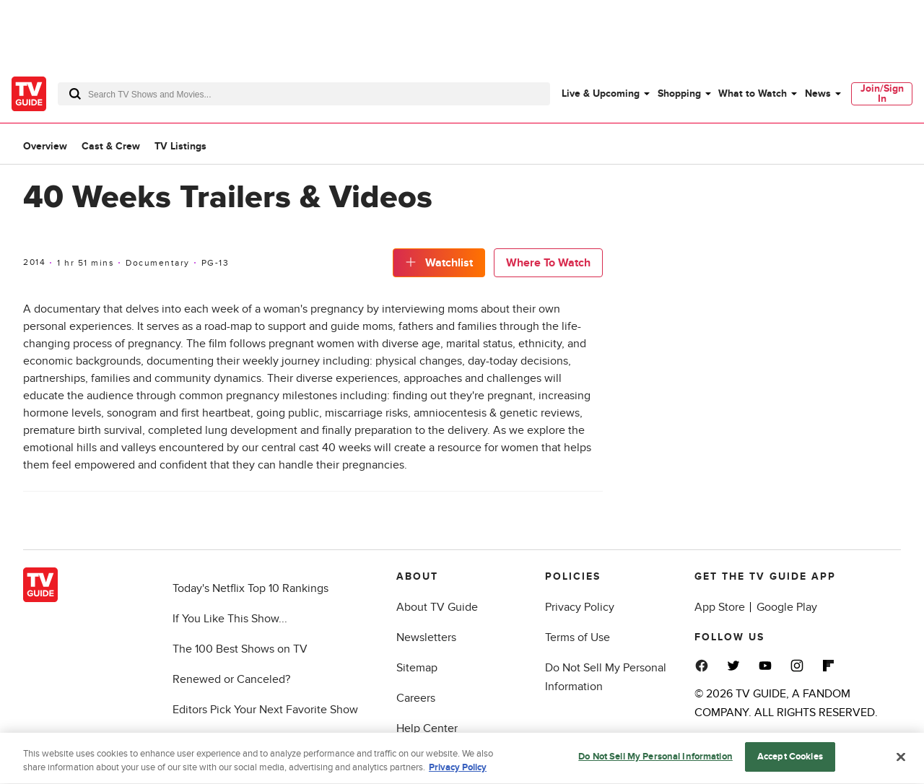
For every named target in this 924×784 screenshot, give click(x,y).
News (818, 93)
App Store (719, 607)
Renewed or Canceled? (231, 679)
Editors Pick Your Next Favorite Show (265, 709)
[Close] (901, 760)
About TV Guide (437, 607)
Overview (45, 146)
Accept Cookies (790, 761)
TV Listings (180, 146)
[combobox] (304, 93)
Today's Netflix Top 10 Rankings (250, 588)
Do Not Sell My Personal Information (655, 761)
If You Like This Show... (230, 618)
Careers (415, 698)
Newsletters (426, 637)
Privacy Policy (579, 607)
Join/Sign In (882, 93)
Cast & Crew (111, 146)
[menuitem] (605, 94)
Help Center (427, 728)
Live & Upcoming (601, 93)
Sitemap (416, 668)
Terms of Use (577, 637)
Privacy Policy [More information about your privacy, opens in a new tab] (458, 772)
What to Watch (752, 93)
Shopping (679, 93)
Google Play (787, 607)
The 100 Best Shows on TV (240, 649)
